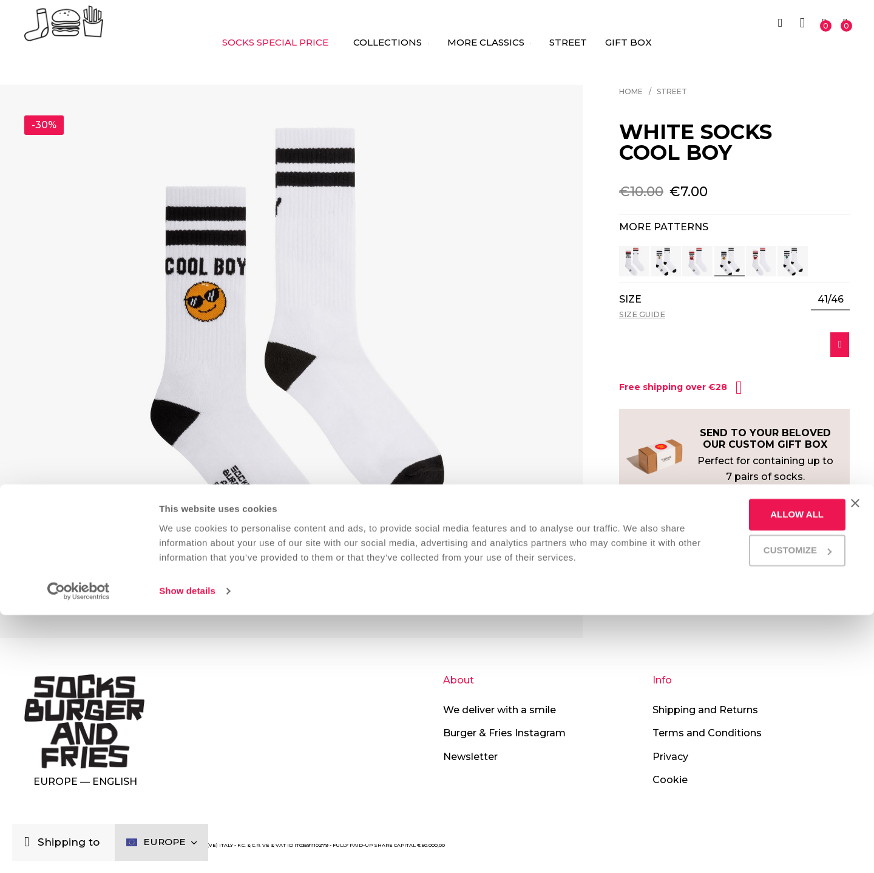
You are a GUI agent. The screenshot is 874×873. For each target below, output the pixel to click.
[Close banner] (855, 746)
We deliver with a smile (499, 710)
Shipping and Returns (705, 710)
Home (631, 91)
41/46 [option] (831, 300)
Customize (751, 794)
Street (672, 91)
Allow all (750, 758)
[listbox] (830, 300)
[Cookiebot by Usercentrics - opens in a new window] (78, 849)
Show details (187, 849)
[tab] (734, 536)
